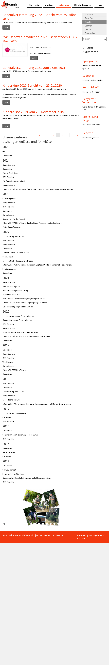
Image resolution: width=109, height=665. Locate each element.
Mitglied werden (82, 5)
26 (101, 524)
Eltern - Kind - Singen (91, 118)
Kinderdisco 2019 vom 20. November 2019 (33, 112)
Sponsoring (90, 33)
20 (77, 524)
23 (89, 524)
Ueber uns (64, 5)
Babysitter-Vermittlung (89, 100)
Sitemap (47, 535)
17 (66, 524)
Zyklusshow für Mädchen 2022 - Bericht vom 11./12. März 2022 (40, 39)
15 (58, 524)
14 (54, 524)
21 (81, 524)
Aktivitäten (89, 18)
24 (93, 524)
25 (97, 524)
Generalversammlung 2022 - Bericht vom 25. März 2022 (39, 16)
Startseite (34, 5)
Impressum (58, 535)
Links (99, 5)
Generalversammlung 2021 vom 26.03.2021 (33, 67)
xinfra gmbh (95, 535)
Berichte (88, 22)
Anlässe (49, 5)
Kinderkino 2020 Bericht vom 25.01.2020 (32, 85)
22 (85, 524)
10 (39, 524)
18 (70, 524)
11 (72, 135)
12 (47, 524)
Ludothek (88, 76)
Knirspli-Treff (90, 87)
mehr (6, 27)
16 (62, 524)
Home (39, 535)
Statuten (88, 26)
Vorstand (89, 14)
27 (104, 524)
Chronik (88, 29)
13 (51, 524)
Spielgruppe (90, 61)
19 (74, 524)
